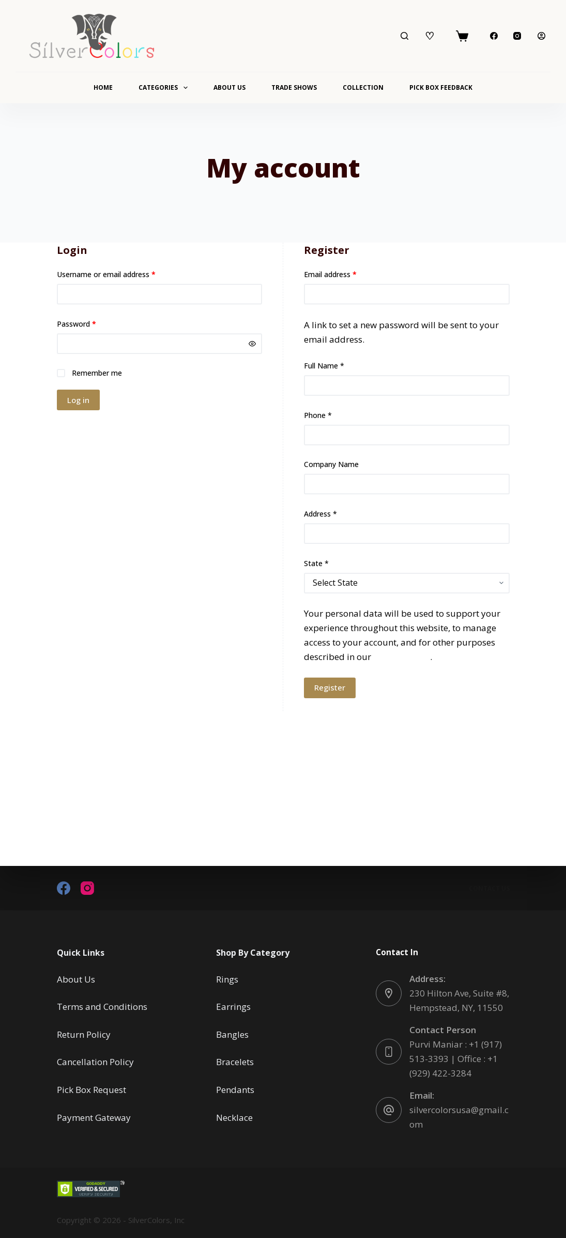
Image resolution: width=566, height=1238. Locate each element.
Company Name (331, 464)
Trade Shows (294, 87)
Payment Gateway (94, 1117)
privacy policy (401, 657)
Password (91, 323)
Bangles (232, 1034)
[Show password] (252, 343)
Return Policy (84, 1034)
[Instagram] (517, 36)
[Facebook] (494, 36)
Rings (227, 979)
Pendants (235, 1090)
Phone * (318, 415)
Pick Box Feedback (440, 87)
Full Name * (324, 366)
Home (103, 87)
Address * (320, 514)
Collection (363, 87)
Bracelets (235, 1062)
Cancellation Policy (95, 1062)
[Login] (541, 36)
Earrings (233, 1006)
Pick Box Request (91, 1090)
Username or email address (121, 273)
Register (329, 687)
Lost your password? (92, 430)
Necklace (234, 1117)
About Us (229, 87)
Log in (78, 400)
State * (316, 563)
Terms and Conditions (102, 1006)
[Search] (404, 36)
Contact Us (489, 888)
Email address (345, 273)
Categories (165, 88)
